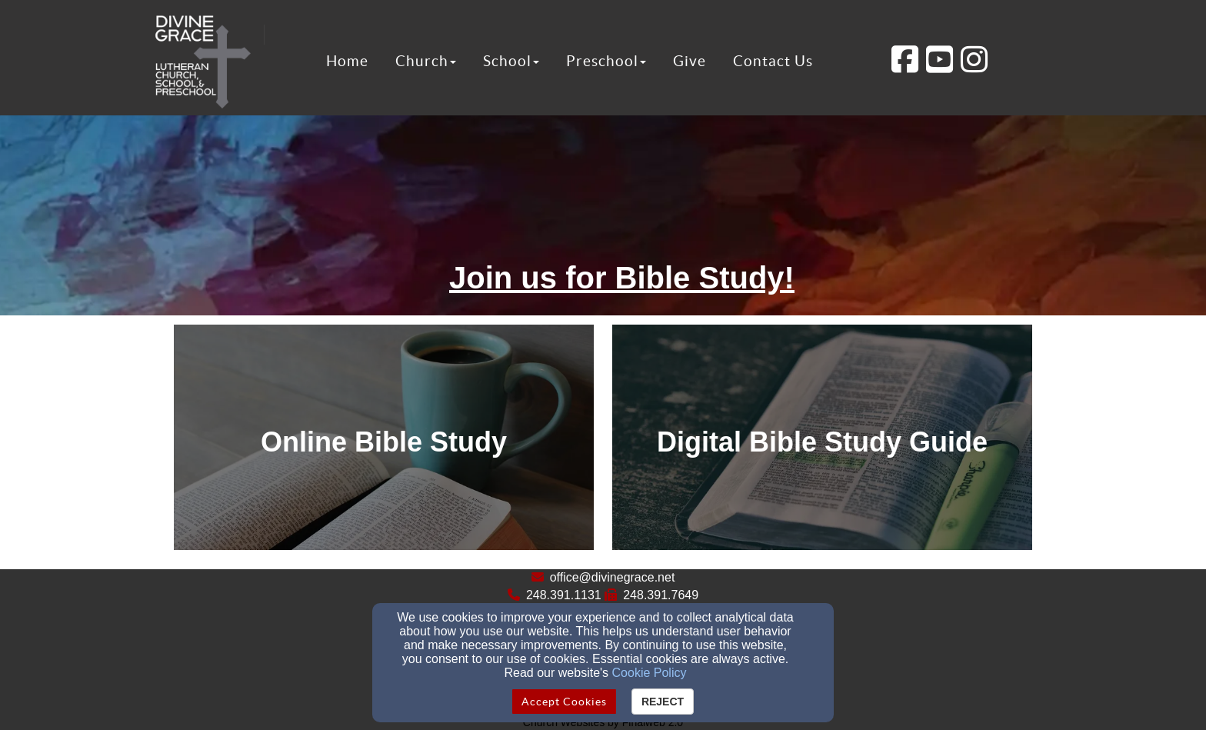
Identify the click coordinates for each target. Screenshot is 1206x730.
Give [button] (689, 61)
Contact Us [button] (773, 61)
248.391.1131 (563, 595)
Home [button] (347, 61)
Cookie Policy (649, 672)
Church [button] (425, 61)
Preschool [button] (606, 61)
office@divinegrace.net (612, 577)
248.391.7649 (660, 595)
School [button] (511, 61)
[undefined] (384, 442)
